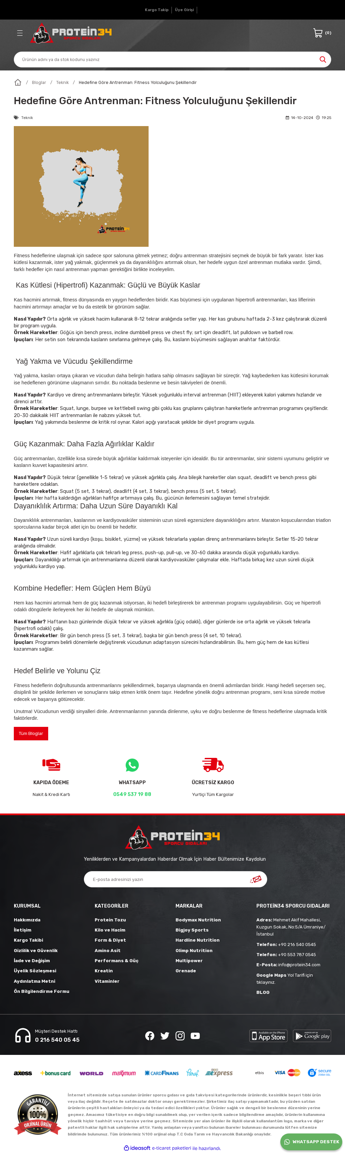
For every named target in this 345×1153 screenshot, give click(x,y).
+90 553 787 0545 (286, 954)
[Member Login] (184, 10)
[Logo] (71, 33)
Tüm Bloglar (31, 733)
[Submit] (255, 879)
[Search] (172, 59)
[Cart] (322, 33)
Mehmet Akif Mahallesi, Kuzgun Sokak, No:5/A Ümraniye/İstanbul (290, 927)
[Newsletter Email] (175, 879)
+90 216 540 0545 (286, 944)
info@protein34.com (288, 964)
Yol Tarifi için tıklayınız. (284, 979)
